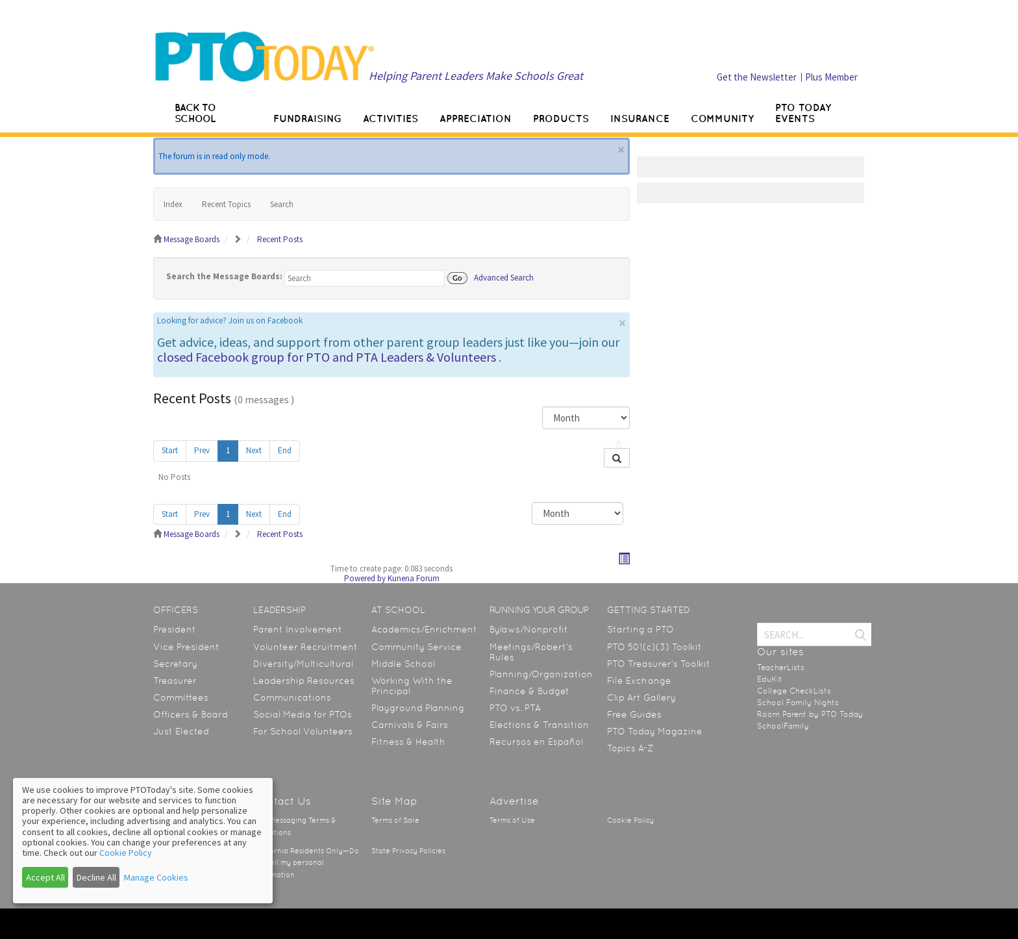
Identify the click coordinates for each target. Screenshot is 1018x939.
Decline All (96, 877)
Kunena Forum (414, 578)
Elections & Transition (539, 725)
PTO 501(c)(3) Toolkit (654, 647)
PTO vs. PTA (515, 708)
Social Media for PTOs (302, 714)
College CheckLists (794, 690)
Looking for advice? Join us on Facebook (230, 320)
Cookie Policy (630, 820)
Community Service (416, 647)
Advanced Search (504, 276)
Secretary (175, 663)
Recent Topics (226, 204)
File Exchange (639, 680)
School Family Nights (798, 702)
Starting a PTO (640, 629)
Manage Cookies (156, 877)
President (174, 629)
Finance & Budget (529, 691)
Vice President (186, 647)
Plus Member (831, 77)
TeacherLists (780, 667)
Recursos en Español (536, 741)
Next (254, 450)
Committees (180, 697)
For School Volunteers (303, 731)
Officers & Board (190, 714)
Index (173, 204)
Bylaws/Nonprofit (529, 629)
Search (281, 204)
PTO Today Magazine (654, 731)
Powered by (365, 578)
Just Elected (181, 731)
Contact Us (282, 801)
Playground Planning (417, 708)
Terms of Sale (395, 820)
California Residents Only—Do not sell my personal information (306, 863)
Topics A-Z (630, 748)
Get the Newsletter (757, 77)
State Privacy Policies (408, 851)
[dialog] (143, 840)
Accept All (45, 877)
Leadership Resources (303, 680)
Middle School (403, 663)
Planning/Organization (541, 674)
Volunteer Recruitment (305, 647)
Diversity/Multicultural (303, 663)
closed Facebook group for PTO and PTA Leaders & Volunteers (326, 357)
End (285, 450)
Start (170, 450)
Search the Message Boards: (224, 276)
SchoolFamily (783, 726)
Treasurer (175, 680)
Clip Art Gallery (641, 697)
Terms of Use (512, 820)
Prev (202, 450)
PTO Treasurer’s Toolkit (658, 663)
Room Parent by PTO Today (810, 714)
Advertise (514, 801)
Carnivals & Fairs (409, 725)
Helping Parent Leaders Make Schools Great (476, 75)
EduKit (769, 679)
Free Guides (634, 714)
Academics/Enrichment (424, 629)
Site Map (394, 801)
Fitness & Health (408, 741)
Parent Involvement (297, 629)
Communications (292, 697)
